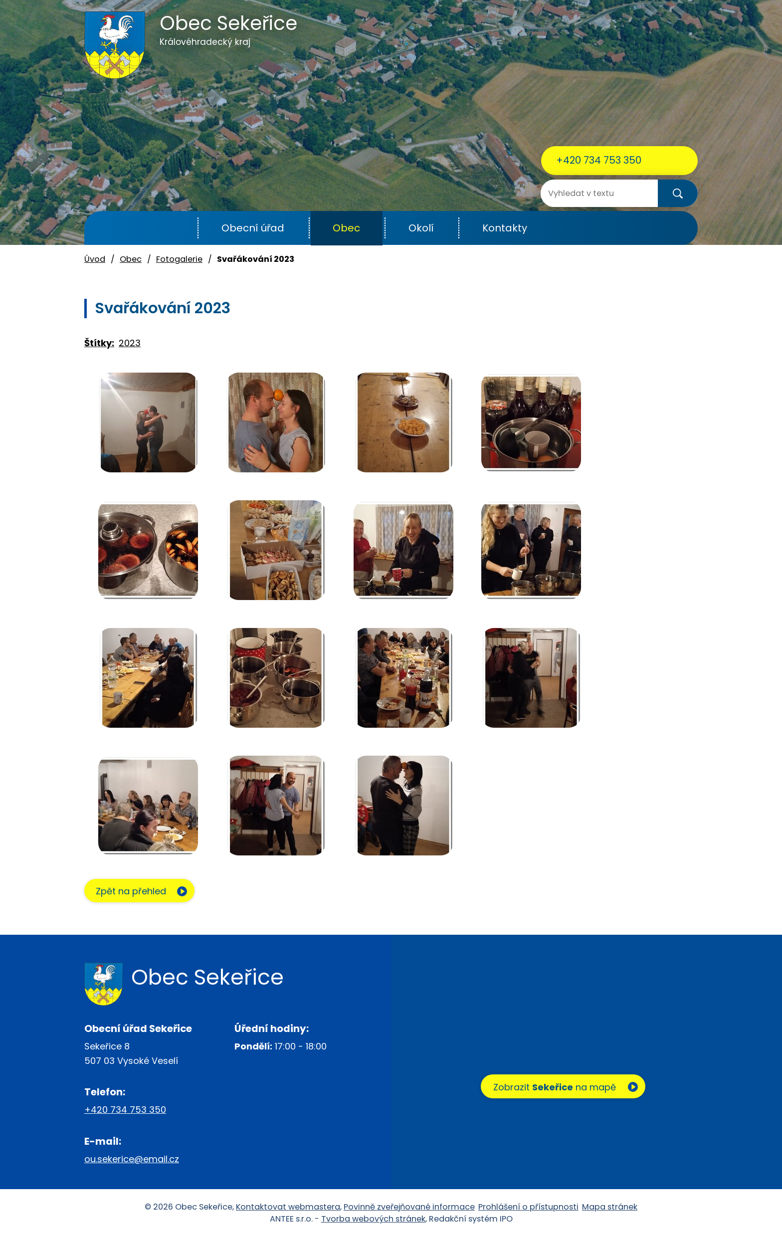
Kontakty (504, 228)
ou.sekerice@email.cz (131, 1159)
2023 (130, 343)
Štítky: (99, 343)
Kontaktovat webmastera (288, 1207)
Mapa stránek (609, 1207)
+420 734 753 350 (598, 160)
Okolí (421, 228)
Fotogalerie (179, 259)
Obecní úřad (252, 228)
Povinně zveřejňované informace (409, 1207)
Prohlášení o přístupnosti (528, 1207)
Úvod (173, 228)
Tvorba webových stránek (373, 1219)
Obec (346, 228)
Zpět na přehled (133, 891)
